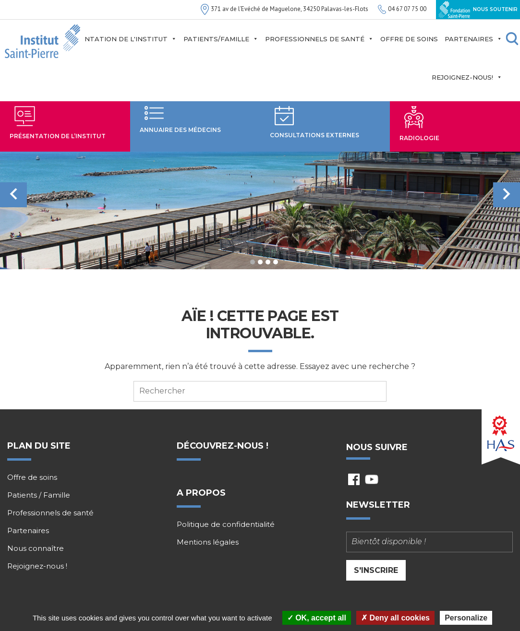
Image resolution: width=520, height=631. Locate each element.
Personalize (466, 618)
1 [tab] (252, 262)
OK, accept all (316, 618)
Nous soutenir (478, 9)
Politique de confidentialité (226, 524)
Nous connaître (35, 548)
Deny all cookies (395, 618)
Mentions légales (208, 542)
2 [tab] (260, 262)
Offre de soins (409, 39)
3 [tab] (268, 262)
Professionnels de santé (319, 39)
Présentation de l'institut (119, 39)
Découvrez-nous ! (222, 446)
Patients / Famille (38, 495)
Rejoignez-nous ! (37, 566)
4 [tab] (275, 262)
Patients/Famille (220, 39)
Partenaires (473, 39)
